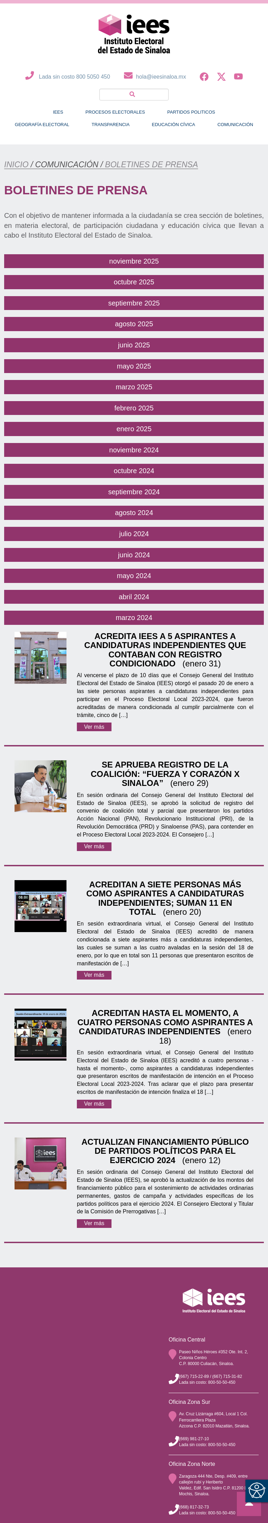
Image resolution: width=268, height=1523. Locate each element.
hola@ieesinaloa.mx (153, 77)
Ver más (94, 727)
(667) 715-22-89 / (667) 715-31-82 (210, 1376)
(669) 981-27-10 (194, 1438)
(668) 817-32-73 (194, 1507)
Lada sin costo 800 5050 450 (66, 77)
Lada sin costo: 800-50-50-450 (207, 1382)
